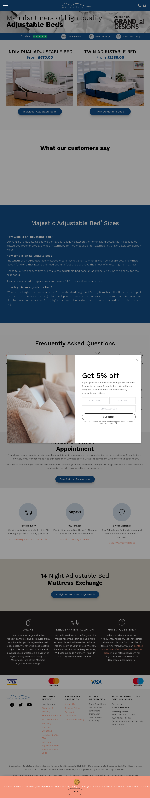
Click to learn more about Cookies (130, 786)
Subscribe (109, 416)
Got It (75, 791)
